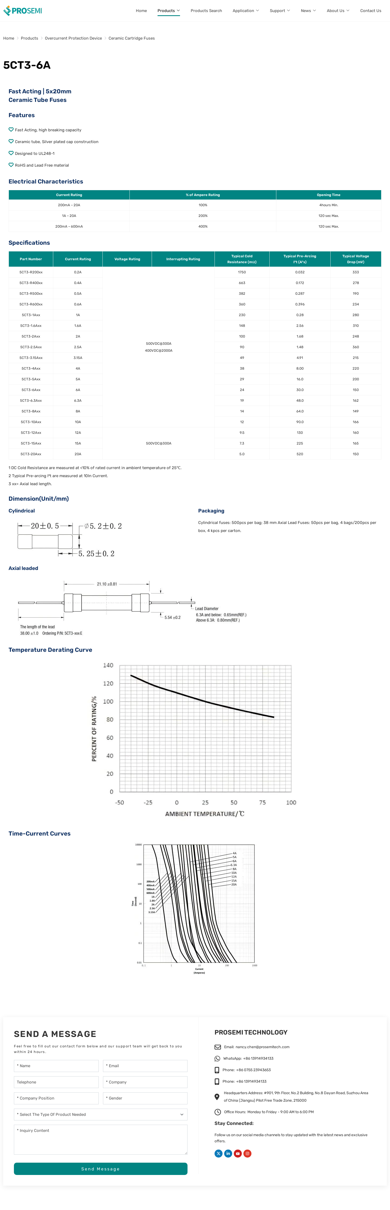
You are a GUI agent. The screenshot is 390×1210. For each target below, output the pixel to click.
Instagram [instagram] (247, 1154)
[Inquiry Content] (101, 1140)
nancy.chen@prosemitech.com (262, 1047)
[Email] (145, 1066)
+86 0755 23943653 (253, 1070)
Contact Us (370, 10)
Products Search (206, 10)
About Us (336, 10)
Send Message (100, 1168)
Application (243, 10)
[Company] (145, 1082)
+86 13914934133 (258, 1058)
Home (141, 10)
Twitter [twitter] (219, 1154)
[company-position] (56, 1098)
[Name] (56, 1066)
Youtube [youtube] (238, 1154)
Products (166, 10)
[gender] (145, 1098)
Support (277, 10)
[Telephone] (56, 1082)
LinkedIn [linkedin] (228, 1154)
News (306, 10)
